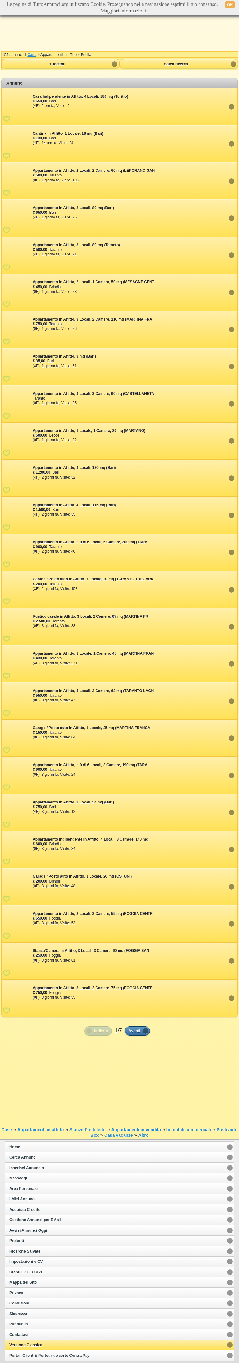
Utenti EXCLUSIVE (26, 1272)
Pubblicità (18, 1324)
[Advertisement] (119, 34)
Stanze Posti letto (87, 1129)
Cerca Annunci (23, 1157)
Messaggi (18, 1178)
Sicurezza (18, 1314)
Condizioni (19, 1303)
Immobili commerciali (188, 1129)
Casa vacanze (118, 1135)
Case (31, 55)
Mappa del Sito (23, 1282)
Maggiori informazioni (123, 10)
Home (14, 1147)
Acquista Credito (24, 1209)
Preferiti (16, 1241)
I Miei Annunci (22, 1199)
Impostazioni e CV (26, 1261)
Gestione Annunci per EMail (35, 1220)
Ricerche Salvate (24, 1251)
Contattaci (18, 1335)
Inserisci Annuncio (26, 1168)
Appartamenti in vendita (136, 1129)
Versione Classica (25, 1345)
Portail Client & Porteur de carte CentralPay (49, 1355)
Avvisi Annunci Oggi (28, 1230)
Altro (143, 1135)
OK (230, 4)
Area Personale (23, 1189)
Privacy (16, 1293)
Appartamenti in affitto (40, 1129)
